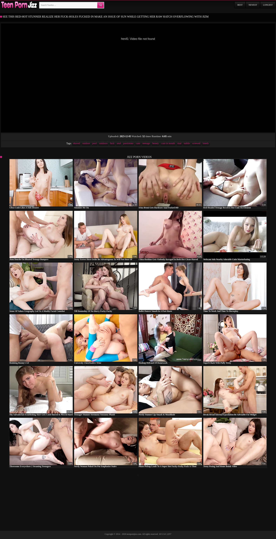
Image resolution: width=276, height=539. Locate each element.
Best (239, 5)
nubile (187, 143)
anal (119, 143)
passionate (128, 143)
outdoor (86, 143)
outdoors (103, 143)
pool (94, 143)
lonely (206, 143)
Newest (253, 5)
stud (179, 143)
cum (138, 143)
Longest (268, 5)
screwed (196, 143)
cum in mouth (168, 143)
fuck (112, 143)
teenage (146, 143)
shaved (76, 143)
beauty (155, 143)
